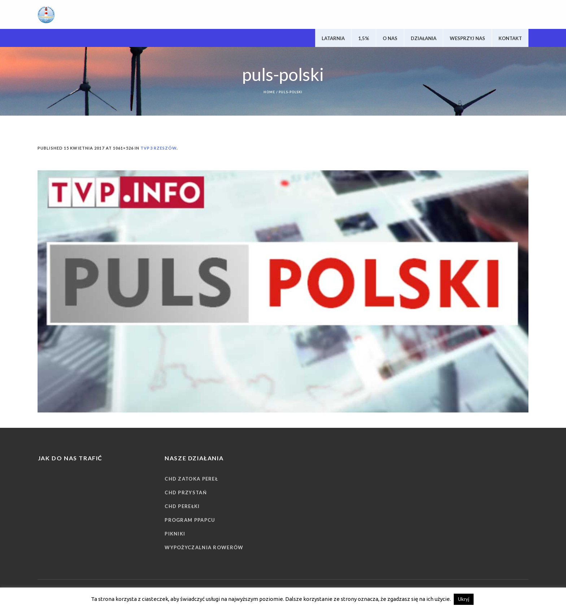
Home (269, 92)
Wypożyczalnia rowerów (204, 547)
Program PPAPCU (190, 520)
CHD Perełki (182, 506)
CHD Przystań (186, 492)
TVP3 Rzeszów (158, 148)
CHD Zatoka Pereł (191, 479)
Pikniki (175, 534)
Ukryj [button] (463, 599)
